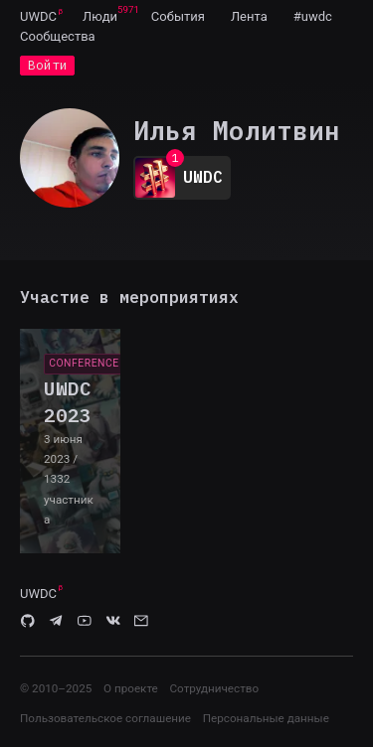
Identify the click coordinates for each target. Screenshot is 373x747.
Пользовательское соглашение (105, 718)
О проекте (130, 688)
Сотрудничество (214, 688)
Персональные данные (266, 718)
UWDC (38, 16)
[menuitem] (38, 16)
